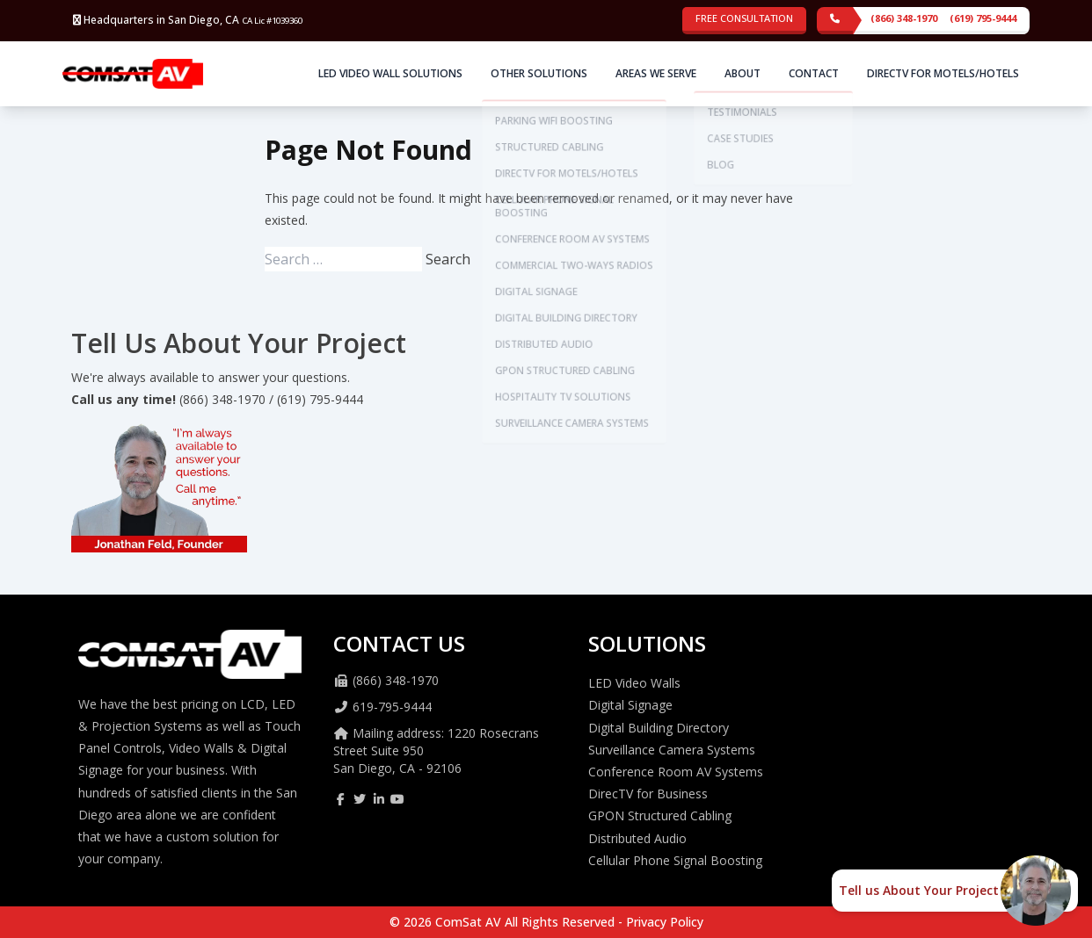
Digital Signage (630, 704)
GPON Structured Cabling (660, 815)
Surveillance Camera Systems (671, 749)
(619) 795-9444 (983, 18)
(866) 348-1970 (903, 18)
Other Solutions (539, 73)
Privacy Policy (664, 921)
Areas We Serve (655, 73)
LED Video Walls (634, 683)
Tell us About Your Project (919, 890)
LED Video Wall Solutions (390, 73)
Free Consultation (744, 18)
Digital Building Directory (658, 727)
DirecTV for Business (648, 793)
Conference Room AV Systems (675, 771)
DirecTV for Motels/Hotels (943, 73)
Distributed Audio (637, 838)
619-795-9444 (392, 706)
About (742, 73)
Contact (814, 73)
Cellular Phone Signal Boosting (675, 860)
